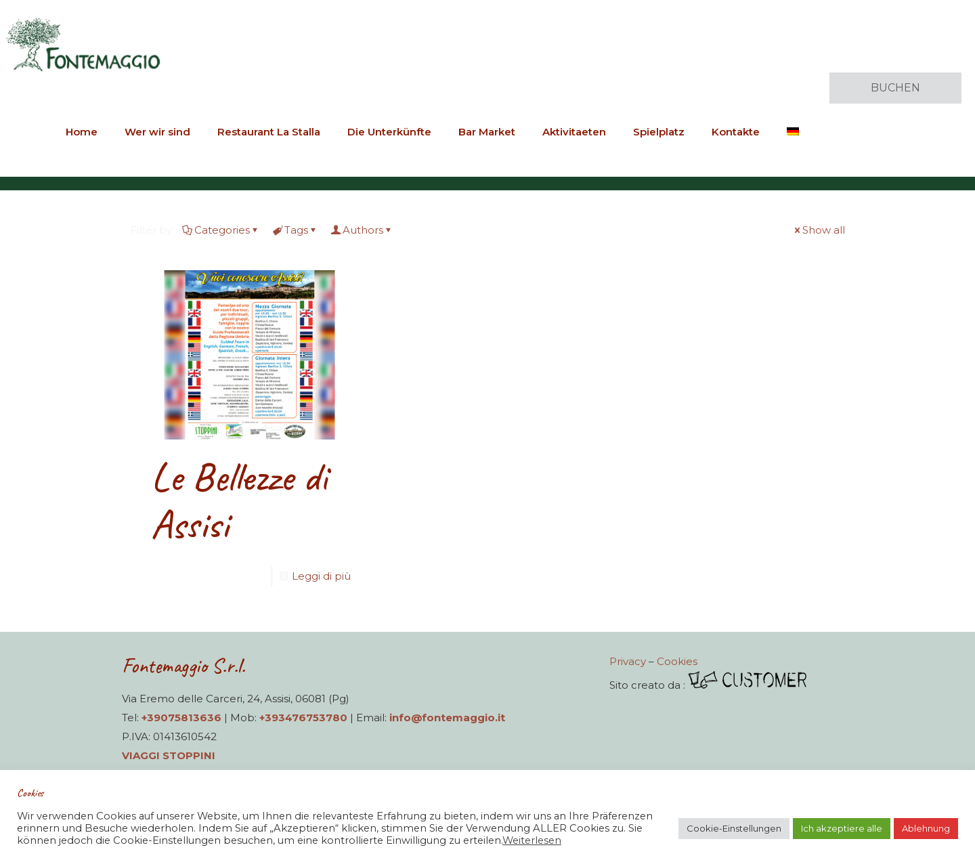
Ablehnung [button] (926, 828)
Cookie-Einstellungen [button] (734, 828)
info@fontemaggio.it (447, 717)
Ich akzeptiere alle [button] (841, 828)
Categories (221, 229)
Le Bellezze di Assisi (239, 500)
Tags (295, 229)
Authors (361, 229)
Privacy (627, 661)
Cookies (677, 661)
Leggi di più (321, 576)
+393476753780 (303, 717)
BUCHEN (895, 87)
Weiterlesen (531, 840)
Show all (818, 229)
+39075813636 (181, 717)
